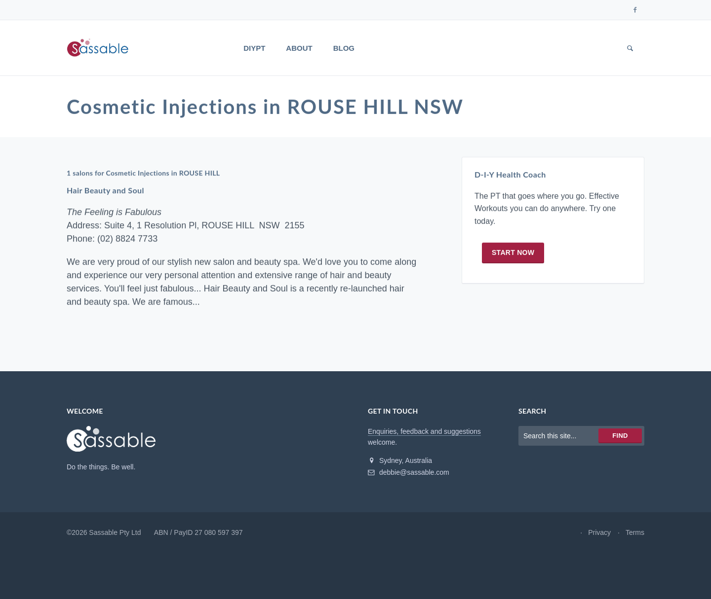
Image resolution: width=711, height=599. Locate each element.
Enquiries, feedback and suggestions (424, 431)
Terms (635, 532)
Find (620, 435)
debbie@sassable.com (408, 472)
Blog (344, 48)
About (299, 48)
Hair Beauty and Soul (105, 190)
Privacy (599, 532)
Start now (513, 252)
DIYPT (254, 48)
